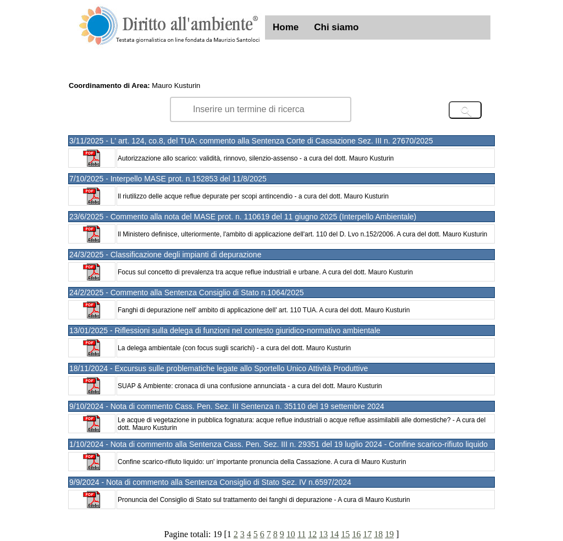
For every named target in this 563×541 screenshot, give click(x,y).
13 (323, 534)
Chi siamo (336, 27)
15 (345, 534)
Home (286, 27)
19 (389, 534)
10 (290, 534)
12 (312, 534)
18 (378, 534)
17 (367, 534)
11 (301, 534)
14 (334, 534)
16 (356, 534)
